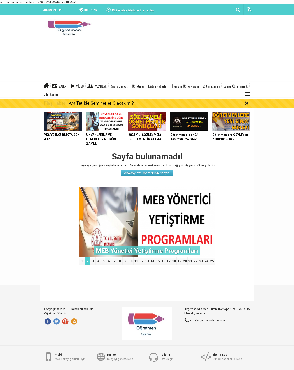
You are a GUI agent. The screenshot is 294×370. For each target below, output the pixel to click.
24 (206, 261)
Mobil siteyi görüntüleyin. (70, 356)
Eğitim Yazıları (211, 86)
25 (212, 261)
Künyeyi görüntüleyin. (120, 356)
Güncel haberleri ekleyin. (227, 356)
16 (163, 261)
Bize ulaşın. (167, 356)
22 (196, 261)
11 (136, 261)
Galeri (62, 86)
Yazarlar (100, 86)
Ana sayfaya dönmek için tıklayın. (147, 173)
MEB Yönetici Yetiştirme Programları (133, 10)
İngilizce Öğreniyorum (185, 86)
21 (190, 261)
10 (131, 261)
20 (185, 261)
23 (201, 261)
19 (179, 261)
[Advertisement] (174, 49)
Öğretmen (138, 86)
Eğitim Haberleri (158, 86)
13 (147, 261)
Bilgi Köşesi (51, 94)
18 (174, 261)
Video (80, 86)
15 (158, 261)
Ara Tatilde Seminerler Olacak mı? (101, 103)
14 (152, 261)
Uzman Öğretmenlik (235, 86)
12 (142, 261)
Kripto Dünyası (119, 86)
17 (169, 261)
